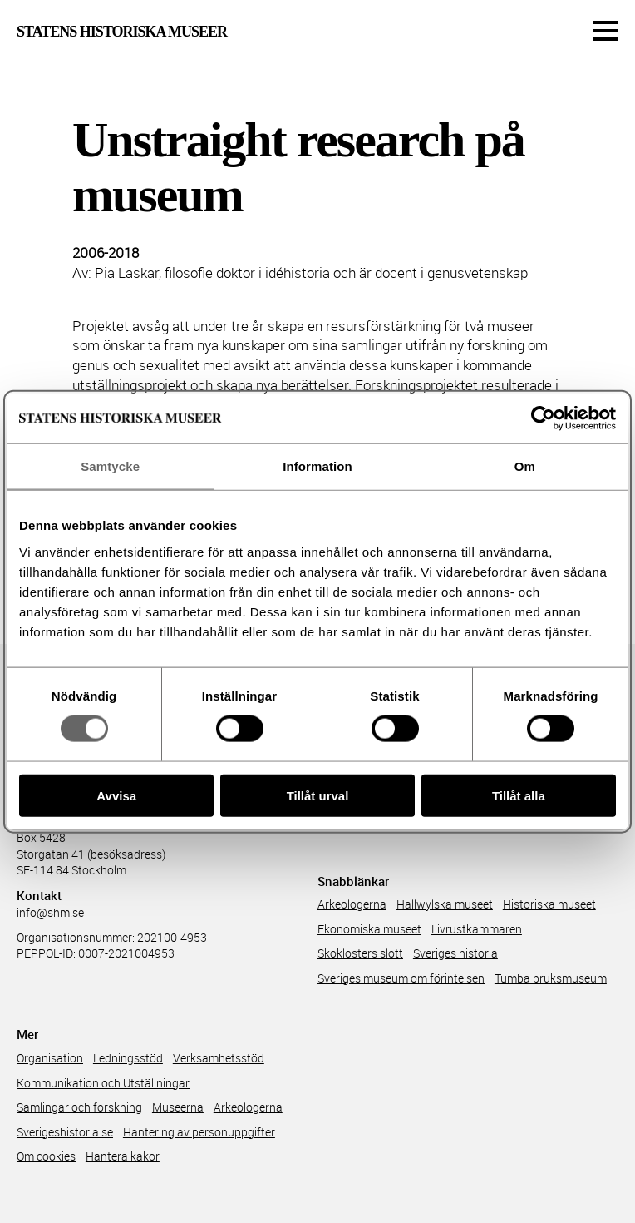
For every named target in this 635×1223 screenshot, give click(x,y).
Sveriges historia (455, 953)
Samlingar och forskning (79, 1107)
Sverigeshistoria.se (65, 1132)
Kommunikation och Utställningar (103, 1083)
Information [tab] (317, 466)
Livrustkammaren (476, 929)
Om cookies (46, 1156)
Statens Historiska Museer (122, 31)
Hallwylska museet (444, 904)
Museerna (178, 1107)
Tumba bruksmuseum (551, 978)
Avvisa (116, 795)
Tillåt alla (518, 795)
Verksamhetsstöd (218, 1058)
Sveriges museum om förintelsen (401, 978)
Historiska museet (549, 904)
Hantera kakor (123, 1156)
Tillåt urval (318, 795)
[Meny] (605, 30)
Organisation (50, 1058)
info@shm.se (50, 912)
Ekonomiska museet (369, 929)
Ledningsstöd (128, 1058)
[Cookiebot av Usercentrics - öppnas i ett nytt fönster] (543, 418)
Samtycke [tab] (110, 466)
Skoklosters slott (360, 953)
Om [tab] (524, 466)
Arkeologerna (352, 904)
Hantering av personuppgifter (199, 1132)
